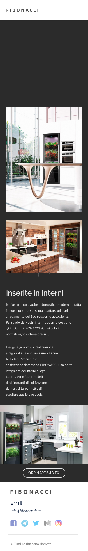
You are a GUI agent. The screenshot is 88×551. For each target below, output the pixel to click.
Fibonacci (22, 10)
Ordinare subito (44, 473)
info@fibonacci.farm (26, 511)
